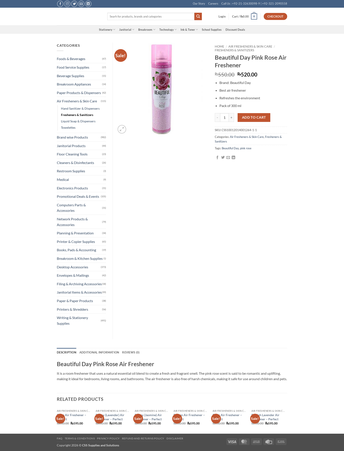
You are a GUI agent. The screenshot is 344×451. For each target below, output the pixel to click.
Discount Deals (235, 29)
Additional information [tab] (99, 352)
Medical (63, 179)
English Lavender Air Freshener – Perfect (265, 417)
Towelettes (68, 127)
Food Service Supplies (73, 67)
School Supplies (212, 29)
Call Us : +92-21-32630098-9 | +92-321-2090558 (254, 3)
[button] (222, 16)
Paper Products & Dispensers (79, 93)
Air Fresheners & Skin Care (250, 46)
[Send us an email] (81, 4)
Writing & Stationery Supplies (72, 320)
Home (219, 46)
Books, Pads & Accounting (76, 250)
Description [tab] (66, 352)
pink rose (245, 148)
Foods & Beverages (71, 59)
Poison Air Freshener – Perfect (189, 417)
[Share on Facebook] (217, 158)
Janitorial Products (71, 146)
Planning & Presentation (75, 233)
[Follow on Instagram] (67, 4)
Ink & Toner (189, 29)
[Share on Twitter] (223, 158)
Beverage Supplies (70, 76)
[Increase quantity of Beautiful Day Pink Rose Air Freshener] (231, 117)
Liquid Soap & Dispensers (78, 121)
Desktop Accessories (72, 267)
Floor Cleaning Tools (72, 154)
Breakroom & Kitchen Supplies (80, 258)
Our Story (199, 3)
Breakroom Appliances (74, 84)
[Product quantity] (224, 117)
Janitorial (126, 29)
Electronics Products (72, 188)
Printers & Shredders (72, 309)
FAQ (60, 438)
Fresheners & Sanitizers (234, 50)
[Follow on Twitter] (74, 4)
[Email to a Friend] (228, 158)
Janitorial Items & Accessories (79, 292)
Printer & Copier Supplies (76, 241)
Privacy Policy (108, 438)
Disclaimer (175, 438)
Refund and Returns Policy (143, 438)
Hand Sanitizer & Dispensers (80, 108)
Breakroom (146, 29)
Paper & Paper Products (75, 301)
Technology (168, 29)
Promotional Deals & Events (78, 196)
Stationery (107, 29)
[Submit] (198, 16)
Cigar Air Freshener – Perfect (227, 417)
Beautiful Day (230, 148)
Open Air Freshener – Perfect (71, 417)
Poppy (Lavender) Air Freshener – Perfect (110, 417)
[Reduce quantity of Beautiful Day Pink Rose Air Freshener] (217, 117)
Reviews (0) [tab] (131, 352)
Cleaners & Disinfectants (75, 162)
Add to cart (254, 117)
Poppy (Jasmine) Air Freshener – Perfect (148, 417)
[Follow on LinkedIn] (88, 4)
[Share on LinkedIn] (233, 158)
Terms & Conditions (80, 438)
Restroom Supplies (71, 171)
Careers (213, 3)
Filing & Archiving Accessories (79, 284)
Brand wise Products (72, 137)
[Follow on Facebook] (60, 4)
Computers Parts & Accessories (71, 208)
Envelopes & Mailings (73, 275)
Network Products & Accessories (72, 222)
